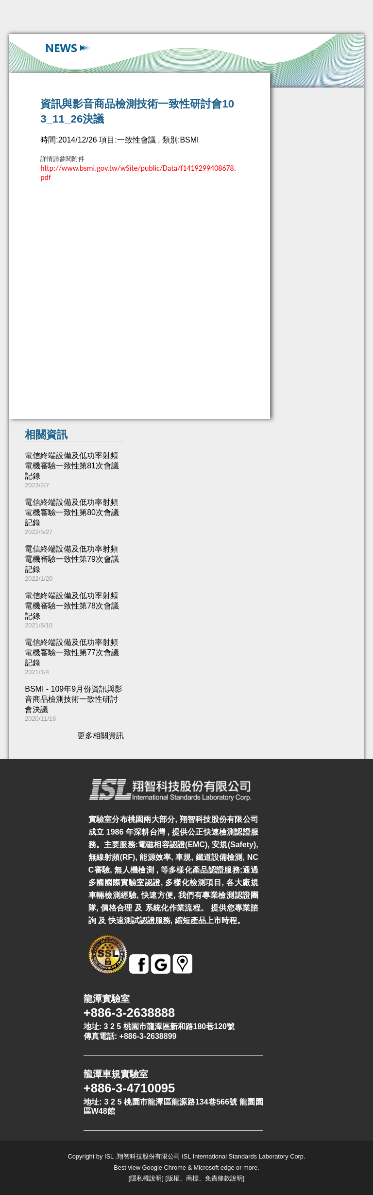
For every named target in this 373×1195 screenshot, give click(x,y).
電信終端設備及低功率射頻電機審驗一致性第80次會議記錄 (72, 512)
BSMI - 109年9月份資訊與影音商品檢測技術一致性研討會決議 (73, 699)
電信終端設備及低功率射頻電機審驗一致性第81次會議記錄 (72, 465)
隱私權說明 (146, 1178)
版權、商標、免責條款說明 (205, 1178)
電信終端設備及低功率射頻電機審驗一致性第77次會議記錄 (72, 652)
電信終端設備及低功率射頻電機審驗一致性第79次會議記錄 (72, 559)
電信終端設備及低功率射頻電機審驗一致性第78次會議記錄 (72, 605)
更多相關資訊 (100, 735)
